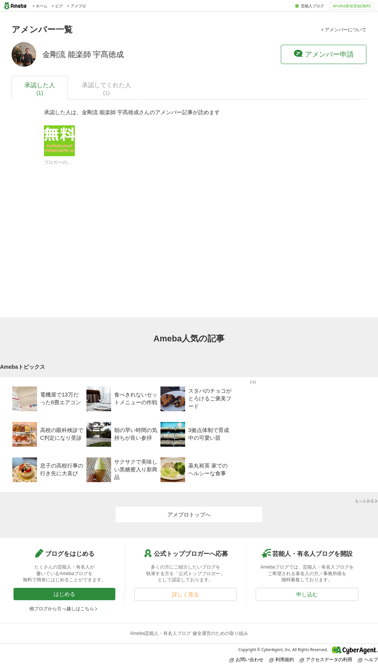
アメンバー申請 (324, 54)
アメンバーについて (343, 29)
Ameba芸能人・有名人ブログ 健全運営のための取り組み (189, 633)
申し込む (307, 594)
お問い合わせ (246, 659)
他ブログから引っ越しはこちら (63, 608)
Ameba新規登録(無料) (352, 5)
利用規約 (281, 659)
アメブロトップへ (189, 514)
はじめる (64, 594)
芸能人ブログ (312, 5)
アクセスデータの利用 (326, 659)
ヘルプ (368, 659)
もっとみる (366, 501)
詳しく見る (185, 594)
